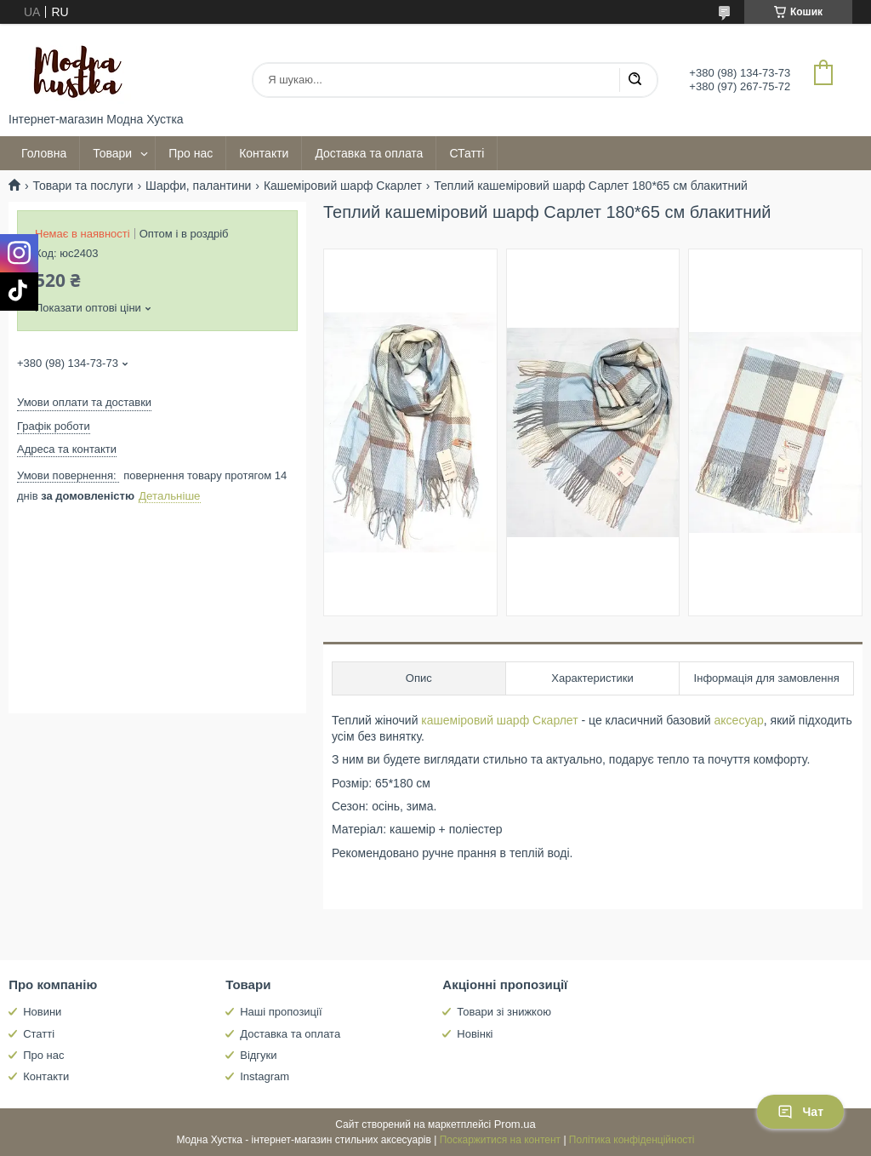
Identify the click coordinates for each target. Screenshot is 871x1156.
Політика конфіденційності (632, 1140)
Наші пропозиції (281, 1011)
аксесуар (739, 720)
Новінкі (474, 1033)
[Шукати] (634, 80)
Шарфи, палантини (198, 185)
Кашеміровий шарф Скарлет (343, 185)
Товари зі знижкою (504, 1011)
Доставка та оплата (369, 153)
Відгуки (258, 1055)
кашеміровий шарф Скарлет (499, 720)
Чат (800, 1111)
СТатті (466, 153)
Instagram (264, 1076)
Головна (43, 153)
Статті (38, 1033)
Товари (112, 153)
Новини (42, 1011)
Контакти (263, 153)
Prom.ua (515, 1124)
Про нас (190, 153)
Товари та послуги (82, 185)
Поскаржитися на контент (500, 1140)
